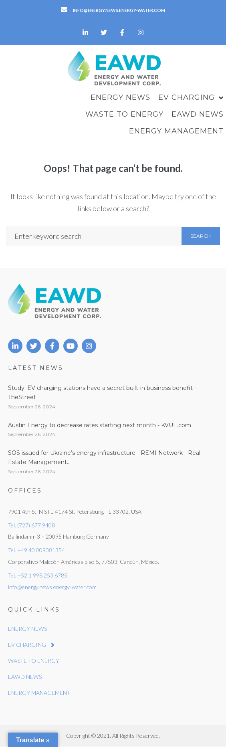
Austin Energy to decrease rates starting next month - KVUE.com (99, 425)
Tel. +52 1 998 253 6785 (37, 575)
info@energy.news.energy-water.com (52, 586)
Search (200, 236)
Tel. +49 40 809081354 (36, 550)
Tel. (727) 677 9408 (31, 525)
